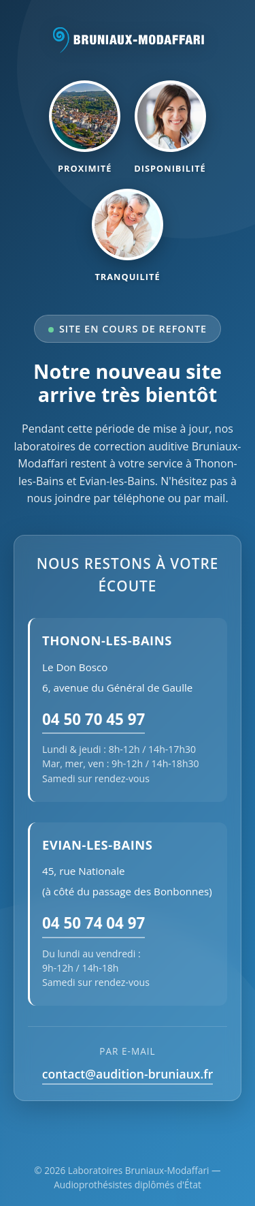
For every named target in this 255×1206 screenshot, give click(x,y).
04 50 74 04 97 (93, 922)
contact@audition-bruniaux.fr (128, 1074)
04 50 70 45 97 (93, 719)
